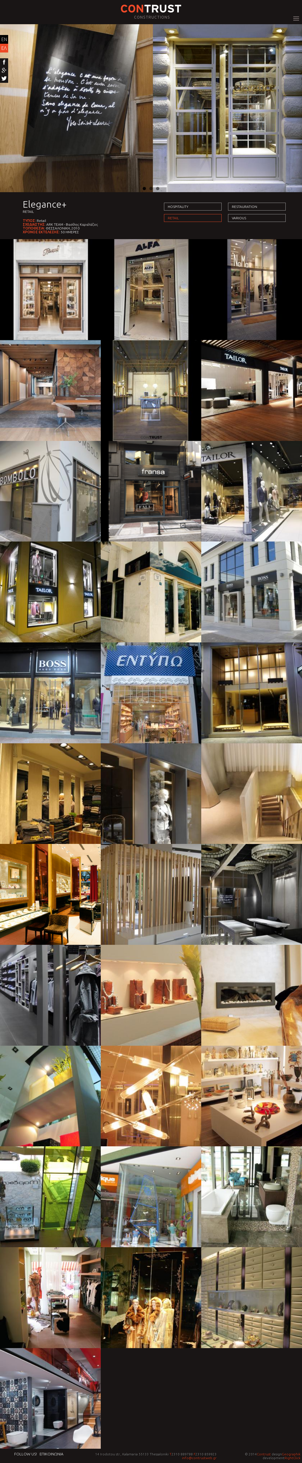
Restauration (244, 207)
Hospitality (178, 207)
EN (4, 39)
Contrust (264, 1454)
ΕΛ (4, 48)
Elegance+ (45, 204)
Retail (28, 211)
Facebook (4, 62)
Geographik (291, 1454)
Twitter (4, 79)
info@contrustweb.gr (199, 1458)
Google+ (4, 70)
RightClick (293, 1458)
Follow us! (25, 1454)
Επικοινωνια (51, 1454)
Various (239, 218)
